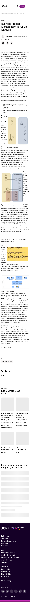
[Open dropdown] (27, 6)
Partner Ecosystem (8, 541)
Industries (5, 536)
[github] (7, 591)
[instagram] (24, 591)
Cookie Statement (8, 555)
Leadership (5, 569)
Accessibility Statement (10, 557)
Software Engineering (7, 361)
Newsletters (5, 576)
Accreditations (6, 560)
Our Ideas (5, 546)
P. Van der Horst (7, 347)
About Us (4, 567)
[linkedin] (3, 591)
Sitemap (4, 562)
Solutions (4, 538)
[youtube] (20, 591)
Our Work (4, 543)
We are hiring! (6, 581)
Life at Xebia (6, 574)
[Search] (17, 6)
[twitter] (11, 591)
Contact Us (5, 572)
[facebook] (16, 591)
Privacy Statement (8, 553)
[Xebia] (4, 6)
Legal (3, 550)
